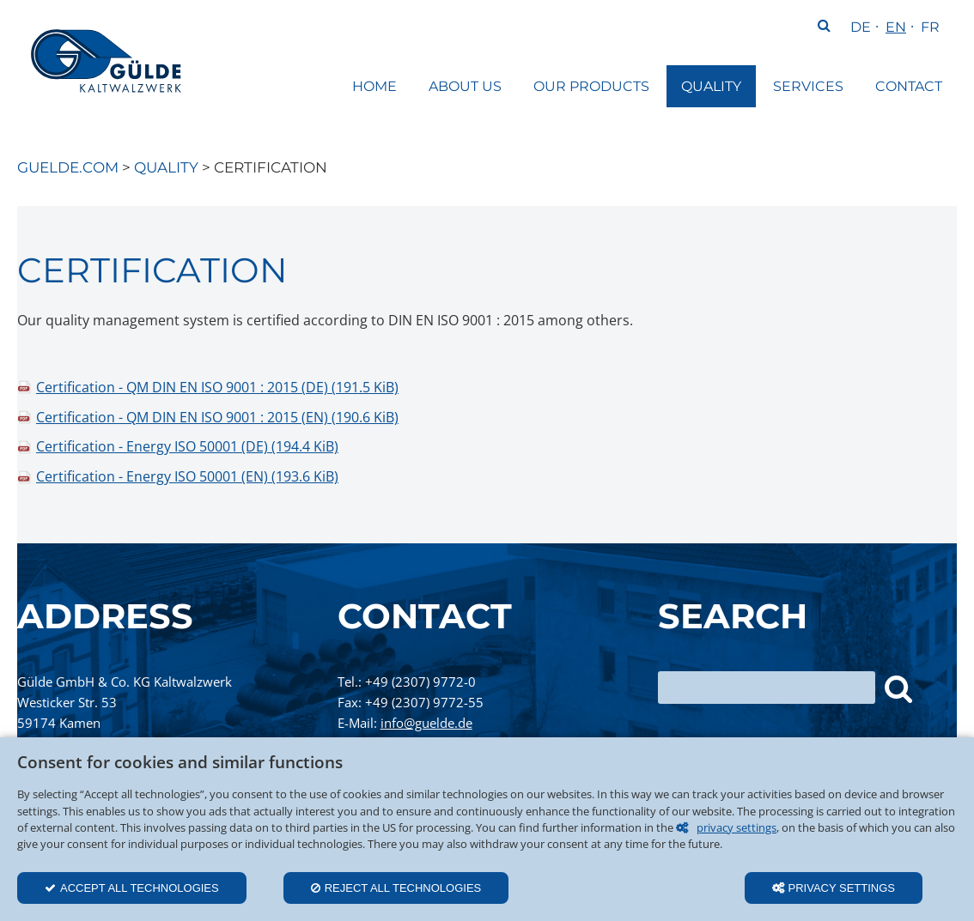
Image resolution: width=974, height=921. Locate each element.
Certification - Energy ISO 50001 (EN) (187, 476)
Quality (166, 167)
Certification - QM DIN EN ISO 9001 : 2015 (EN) (217, 417)
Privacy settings (842, 888)
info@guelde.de (426, 722)
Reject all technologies (403, 888)
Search (823, 27)
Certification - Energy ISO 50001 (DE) (187, 446)
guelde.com (68, 167)
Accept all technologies (139, 888)
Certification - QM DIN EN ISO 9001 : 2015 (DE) (217, 387)
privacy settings (736, 827)
